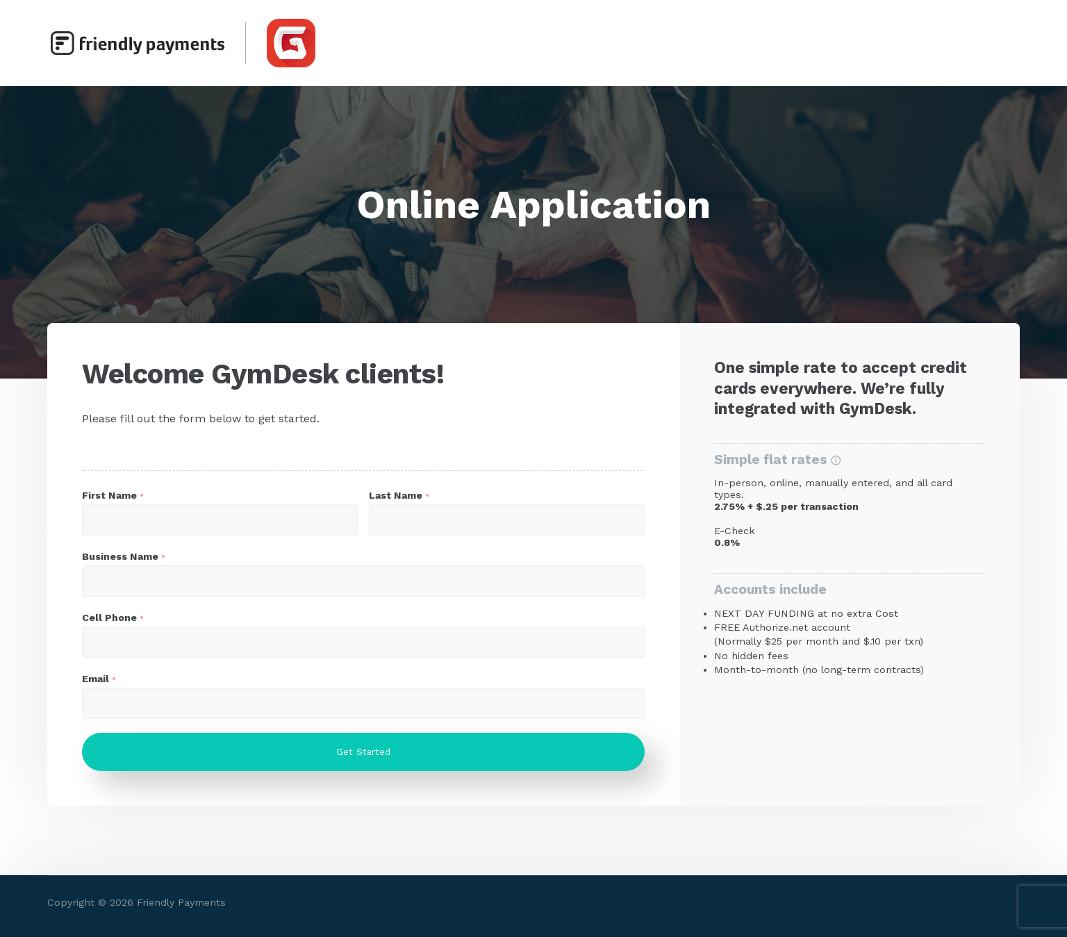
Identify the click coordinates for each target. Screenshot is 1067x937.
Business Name (120, 556)
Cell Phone (109, 617)
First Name (109, 495)
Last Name (395, 495)
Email (95, 678)
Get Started (363, 752)
